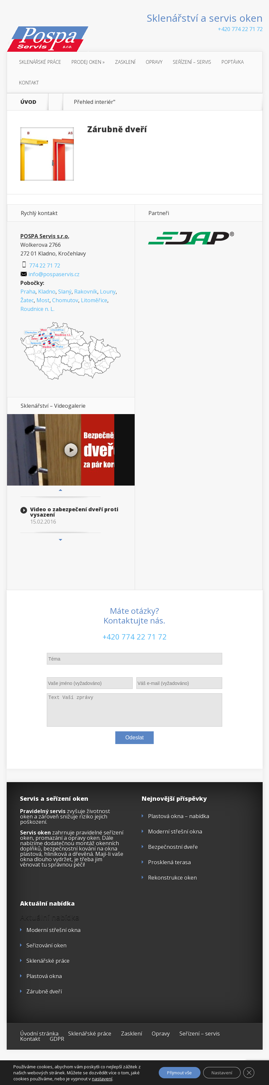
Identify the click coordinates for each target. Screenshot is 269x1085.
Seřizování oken (46, 945)
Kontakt (29, 82)
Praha (27, 291)
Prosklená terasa (169, 862)
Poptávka (233, 62)
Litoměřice (94, 300)
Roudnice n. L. (37, 309)
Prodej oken (88, 62)
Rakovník (85, 291)
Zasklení (125, 62)
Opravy (154, 62)
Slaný (65, 291)
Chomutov (65, 300)
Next (60, 539)
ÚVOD (28, 102)
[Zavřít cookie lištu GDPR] (248, 1073)
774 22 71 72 (40, 265)
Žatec (27, 300)
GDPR (57, 1039)
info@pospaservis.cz (50, 274)
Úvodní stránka (39, 1033)
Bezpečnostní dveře (173, 847)
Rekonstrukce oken (172, 877)
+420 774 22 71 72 (240, 29)
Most (42, 300)
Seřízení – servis (192, 62)
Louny (108, 291)
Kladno (46, 291)
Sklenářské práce (40, 62)
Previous (60, 490)
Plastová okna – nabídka (178, 816)
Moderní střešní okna (175, 831)
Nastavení (219, 1072)
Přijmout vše (171, 1072)
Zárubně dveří (117, 129)
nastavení (112, 1079)
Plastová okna (44, 976)
